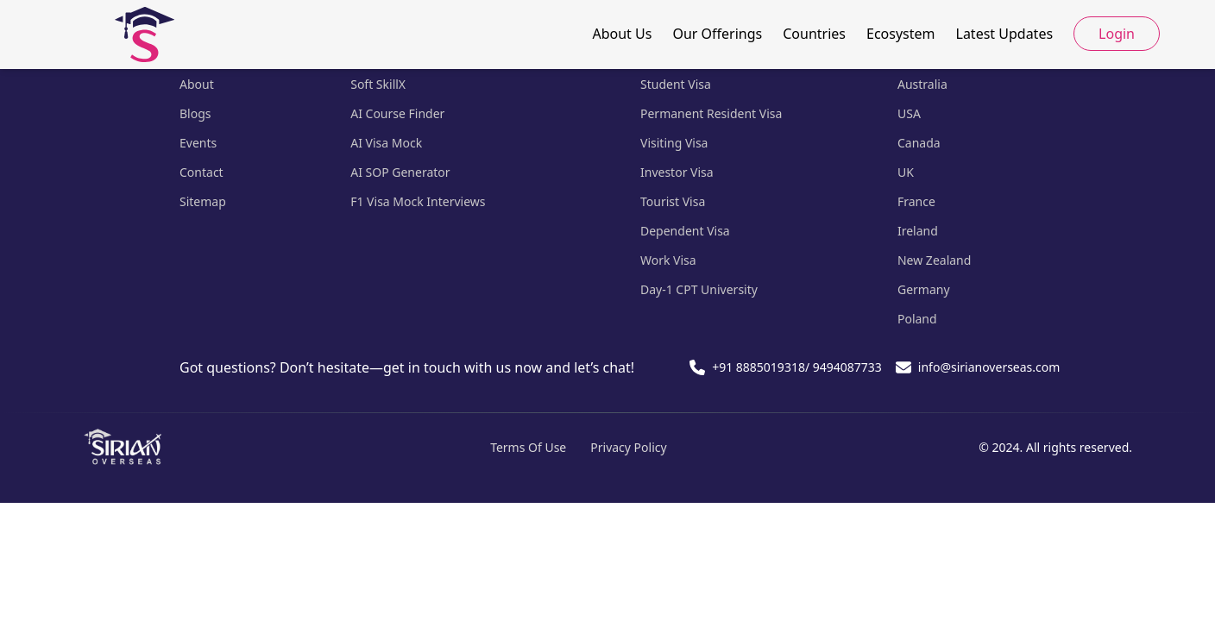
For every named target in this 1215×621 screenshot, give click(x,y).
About (196, 84)
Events (198, 143)
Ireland (917, 231)
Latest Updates (1005, 33)
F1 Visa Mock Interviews (417, 201)
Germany (923, 289)
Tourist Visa (672, 201)
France (916, 201)
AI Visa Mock (386, 143)
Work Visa (668, 260)
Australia (922, 84)
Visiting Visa (674, 143)
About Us (622, 33)
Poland (917, 318)
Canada (919, 143)
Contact (201, 172)
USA (909, 113)
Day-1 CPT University (699, 289)
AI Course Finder (397, 113)
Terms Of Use (528, 447)
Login (1117, 33)
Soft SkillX (378, 84)
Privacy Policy (628, 447)
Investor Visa (677, 172)
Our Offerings (717, 33)
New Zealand (934, 260)
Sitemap (202, 201)
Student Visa (675, 84)
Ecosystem (900, 33)
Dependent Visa (685, 231)
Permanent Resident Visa (711, 113)
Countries (814, 33)
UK (905, 172)
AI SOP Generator (400, 172)
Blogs (195, 113)
